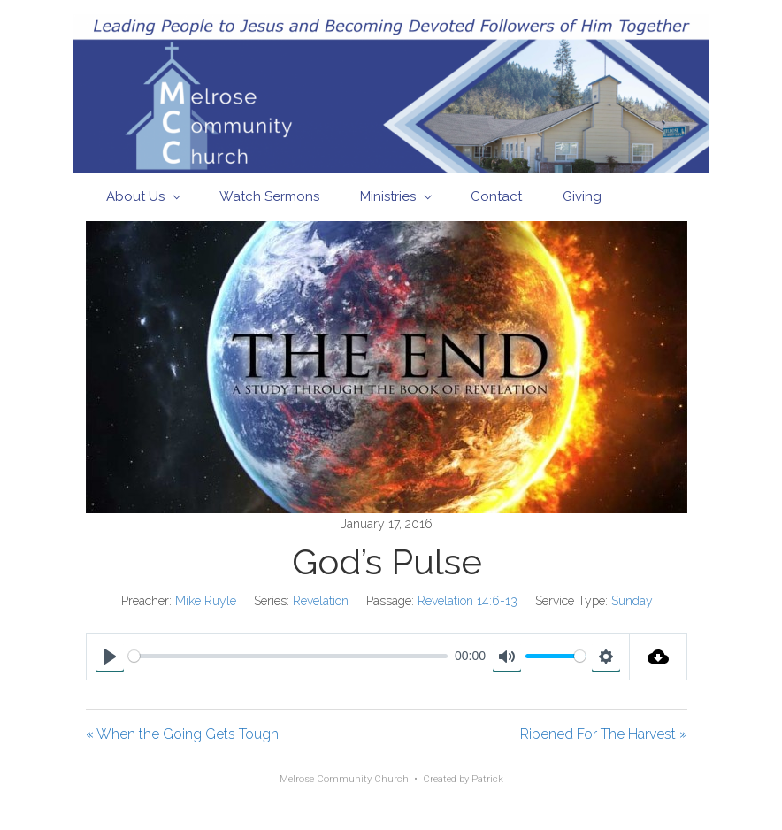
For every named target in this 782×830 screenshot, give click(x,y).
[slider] (288, 656)
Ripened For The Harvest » (603, 734)
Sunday (632, 601)
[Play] (110, 656)
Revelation (321, 601)
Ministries (388, 196)
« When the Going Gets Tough (182, 734)
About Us (135, 196)
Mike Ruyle (205, 601)
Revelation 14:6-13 (468, 601)
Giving (582, 196)
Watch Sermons (269, 196)
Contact (496, 196)
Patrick (487, 779)
